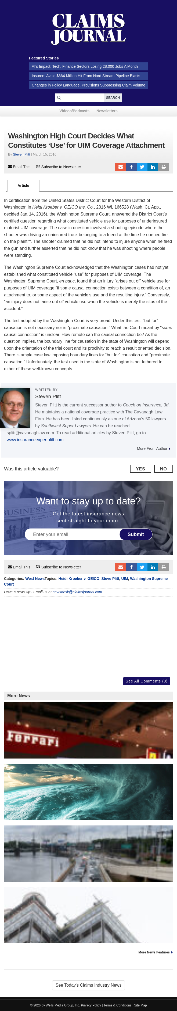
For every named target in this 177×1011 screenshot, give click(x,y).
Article (23, 185)
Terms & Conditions (118, 1005)
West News (35, 579)
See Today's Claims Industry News (89, 985)
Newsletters (107, 111)
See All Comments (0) (147, 681)
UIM (124, 579)
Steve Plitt (110, 579)
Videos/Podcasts (74, 111)
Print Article (163, 167)
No (163, 469)
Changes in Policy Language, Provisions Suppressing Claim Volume (88, 85)
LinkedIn (152, 167)
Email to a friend (120, 167)
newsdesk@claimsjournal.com (77, 592)
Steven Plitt (21, 154)
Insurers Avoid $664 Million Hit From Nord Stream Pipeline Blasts (86, 76)
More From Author (153, 448)
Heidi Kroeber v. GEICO (79, 579)
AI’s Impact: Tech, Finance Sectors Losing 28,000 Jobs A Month (85, 66)
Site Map (140, 1005)
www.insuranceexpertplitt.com (35, 439)
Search (113, 98)
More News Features (154, 952)
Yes (140, 469)
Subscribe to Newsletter (58, 167)
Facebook (131, 167)
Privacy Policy (91, 1005)
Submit (136, 534)
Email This (19, 167)
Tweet (142, 167)
